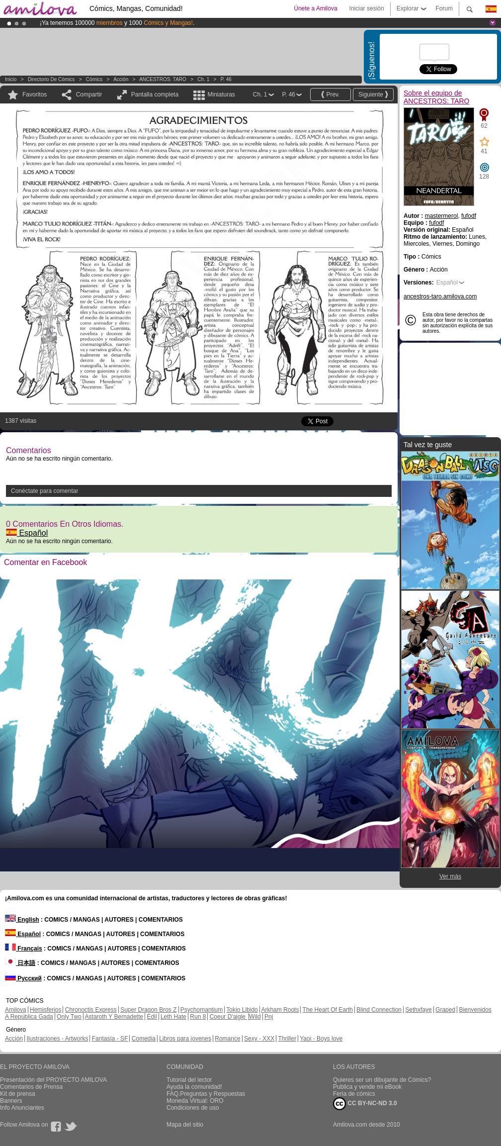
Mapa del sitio (185, 1124)
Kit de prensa (17, 1093)
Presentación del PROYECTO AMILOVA (53, 1079)
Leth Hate (173, 1016)
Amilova (15, 1009)
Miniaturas (221, 94)
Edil (152, 1016)
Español (27, 533)
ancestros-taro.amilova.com (440, 296)
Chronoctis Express (91, 1009)
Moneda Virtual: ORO (195, 1100)
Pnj (268, 1016)
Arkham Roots (280, 1009)
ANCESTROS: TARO (162, 79)
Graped (445, 1009)
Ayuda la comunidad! (194, 1086)
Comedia (144, 1038)
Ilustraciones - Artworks (57, 1038)
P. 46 (226, 79)
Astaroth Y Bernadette (114, 1016)
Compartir (89, 94)
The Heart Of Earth (328, 1009)
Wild (254, 1016)
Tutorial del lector (189, 1079)
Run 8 (198, 1016)
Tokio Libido (241, 1009)
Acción (120, 79)
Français (23, 948)
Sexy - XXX (259, 1038)
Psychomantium (201, 1009)
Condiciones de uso (193, 1107)
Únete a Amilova (315, 8)
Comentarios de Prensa (31, 1086)
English (22, 919)
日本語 (20, 962)
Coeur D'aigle (229, 1016)
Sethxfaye (418, 1009)
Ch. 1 (203, 79)
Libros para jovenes (185, 1038)
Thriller (287, 1038)
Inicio (10, 79)
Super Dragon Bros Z (148, 1009)
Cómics (95, 79)
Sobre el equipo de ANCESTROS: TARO (437, 97)
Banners (11, 1100)
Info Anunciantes (22, 1107)
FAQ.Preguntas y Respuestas (206, 1093)
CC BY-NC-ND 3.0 (365, 1103)
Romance (227, 1038)
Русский (23, 978)
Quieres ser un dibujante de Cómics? (382, 1079)
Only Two (69, 1016)
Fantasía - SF (110, 1038)
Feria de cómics (354, 1093)
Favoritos (34, 94)
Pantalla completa (154, 94)
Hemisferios (45, 1009)
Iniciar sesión (366, 8)
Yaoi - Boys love (321, 1038)
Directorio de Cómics (51, 79)
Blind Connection (379, 1009)
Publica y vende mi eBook (367, 1086)
